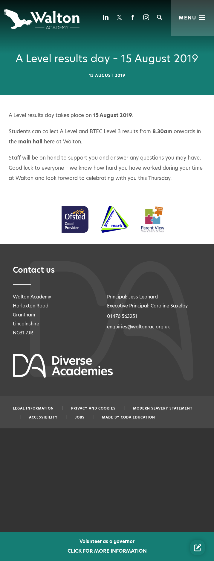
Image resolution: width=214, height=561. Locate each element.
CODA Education (138, 417)
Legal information (33, 408)
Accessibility (43, 417)
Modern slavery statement (162, 408)
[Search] (159, 17)
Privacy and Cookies (93, 408)
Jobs (80, 417)
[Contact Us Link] (197, 547)
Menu (187, 17)
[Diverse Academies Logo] (42, 19)
